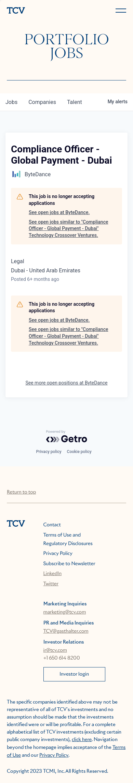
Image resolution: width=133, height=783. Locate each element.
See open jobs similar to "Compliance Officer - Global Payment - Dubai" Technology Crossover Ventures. (68, 228)
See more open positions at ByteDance (66, 383)
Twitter (50, 584)
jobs (11, 102)
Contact (52, 525)
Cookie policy (79, 451)
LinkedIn (52, 574)
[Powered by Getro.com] (66, 436)
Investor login (74, 674)
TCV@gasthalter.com (66, 631)
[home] (35, 11)
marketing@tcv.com (64, 612)
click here (82, 740)
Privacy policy (48, 451)
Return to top (21, 492)
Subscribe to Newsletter (69, 564)
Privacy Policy (57, 554)
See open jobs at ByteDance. (59, 212)
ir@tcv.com (55, 650)
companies (42, 102)
